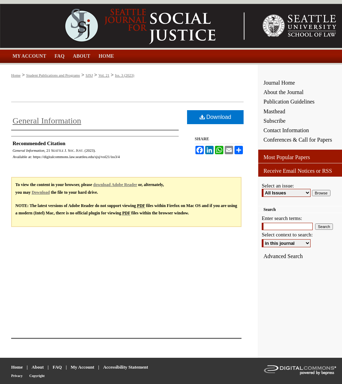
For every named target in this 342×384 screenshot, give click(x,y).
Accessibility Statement (125, 367)
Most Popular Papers (286, 157)
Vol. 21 (104, 75)
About (38, 367)
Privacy (17, 376)
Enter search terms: (282, 218)
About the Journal (283, 92)
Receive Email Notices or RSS (297, 171)
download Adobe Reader (115, 184)
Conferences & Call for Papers (297, 140)
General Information (47, 120)
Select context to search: (287, 234)
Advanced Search (283, 256)
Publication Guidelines (288, 102)
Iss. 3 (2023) (124, 75)
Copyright (37, 376)
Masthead (274, 111)
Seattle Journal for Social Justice (129, 26)
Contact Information (286, 130)
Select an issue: (278, 186)
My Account (83, 367)
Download (215, 117)
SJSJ (89, 75)
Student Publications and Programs (53, 75)
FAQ (57, 367)
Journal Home (279, 83)
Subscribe (274, 121)
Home (16, 75)
